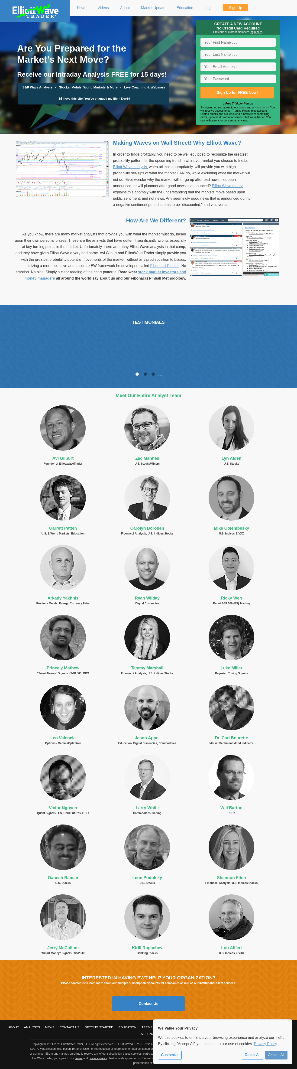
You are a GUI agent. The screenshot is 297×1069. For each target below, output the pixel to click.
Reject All (252, 1055)
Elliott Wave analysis (130, 167)
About (13, 1027)
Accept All (276, 1055)
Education (128, 1027)
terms (242, 107)
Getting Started (98, 1027)
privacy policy (260, 107)
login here (256, 32)
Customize (170, 1055)
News (49, 1027)
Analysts (32, 1027)
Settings (148, 1034)
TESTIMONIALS (148, 322)
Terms (147, 1027)
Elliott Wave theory (227, 186)
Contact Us (148, 1004)
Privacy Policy (265, 1044)
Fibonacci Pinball (164, 266)
